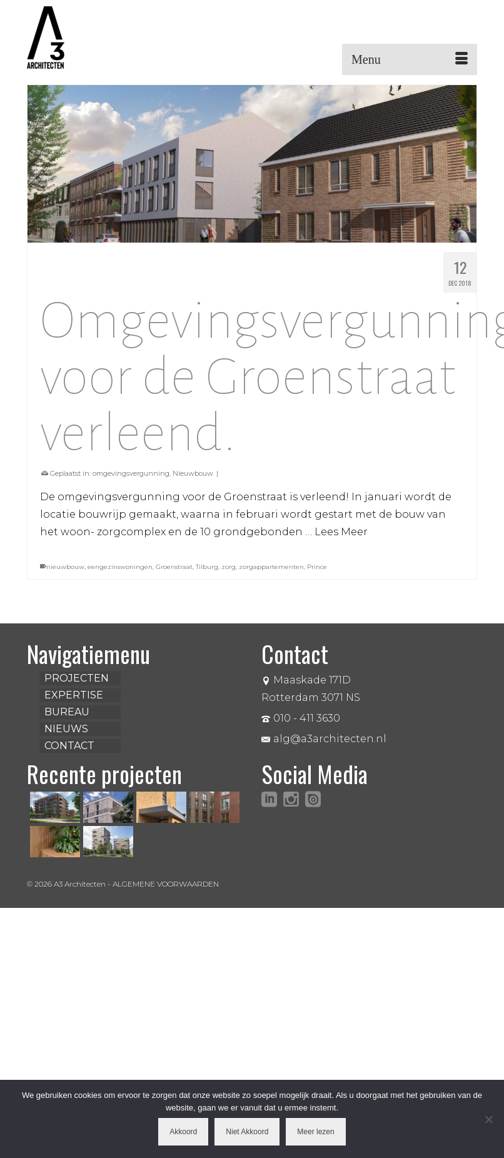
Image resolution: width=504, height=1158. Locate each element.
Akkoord (183, 1131)
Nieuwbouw (193, 473)
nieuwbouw (65, 567)
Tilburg (207, 567)
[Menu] (409, 59)
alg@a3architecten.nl (323, 739)
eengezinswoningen (120, 567)
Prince (317, 567)
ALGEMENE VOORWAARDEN (166, 884)
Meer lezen (315, 1131)
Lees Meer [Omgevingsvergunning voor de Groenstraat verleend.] (341, 532)
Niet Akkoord (247, 1131)
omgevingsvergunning (131, 473)
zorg (228, 567)
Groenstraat (174, 567)
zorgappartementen (271, 567)
